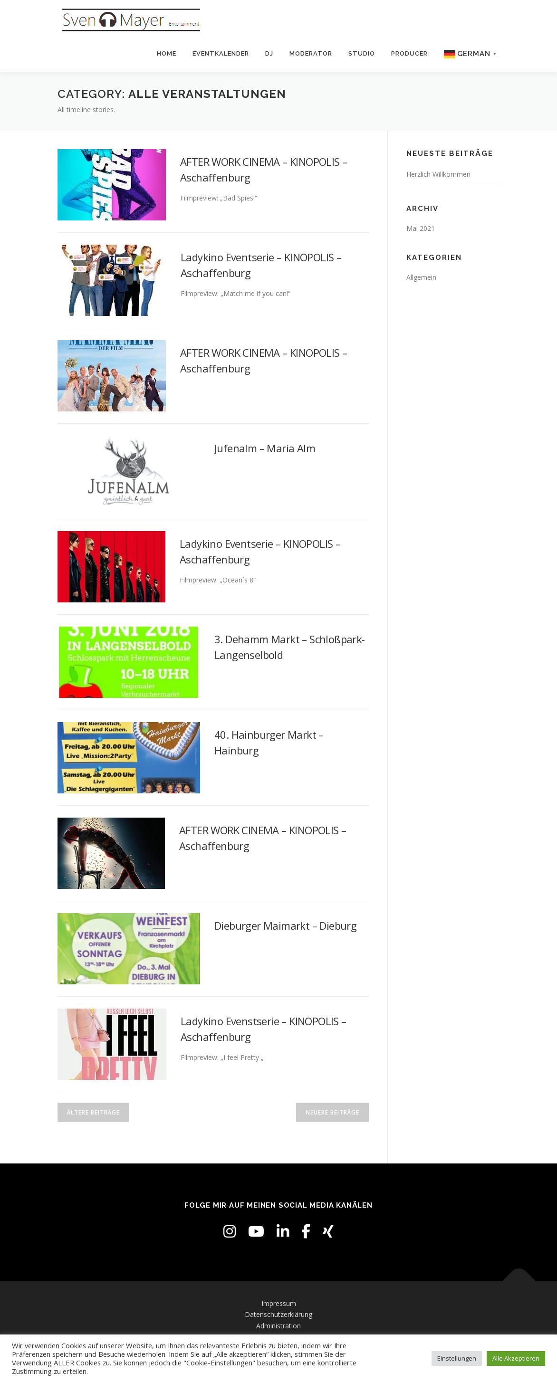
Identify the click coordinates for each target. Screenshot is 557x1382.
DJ (269, 53)
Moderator (310, 53)
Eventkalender (220, 53)
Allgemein (421, 277)
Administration (278, 1325)
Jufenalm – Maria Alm (264, 448)
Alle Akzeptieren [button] (515, 1358)
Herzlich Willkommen (438, 174)
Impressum (278, 1303)
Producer (409, 53)
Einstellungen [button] (456, 1358)
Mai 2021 (420, 228)
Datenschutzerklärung (278, 1314)
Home (166, 53)
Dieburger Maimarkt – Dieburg (285, 925)
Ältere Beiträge (93, 1112)
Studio (361, 53)
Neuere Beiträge (332, 1112)
